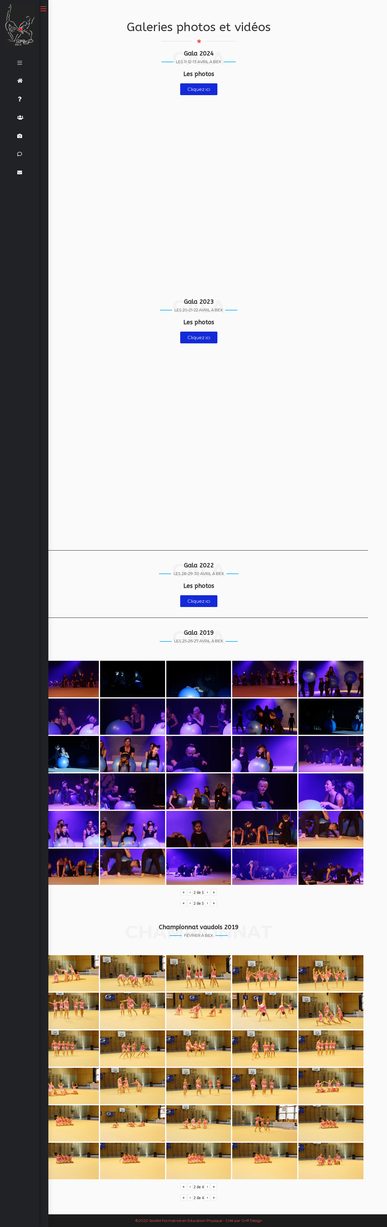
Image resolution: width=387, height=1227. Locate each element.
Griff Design (251, 1220)
